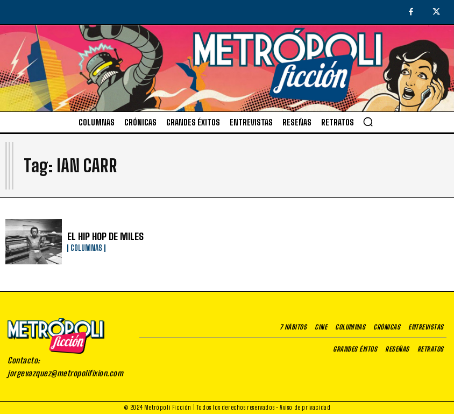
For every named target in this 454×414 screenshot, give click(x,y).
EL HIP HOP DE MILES (100, 236)
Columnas (86, 247)
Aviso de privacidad (305, 407)
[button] (368, 121)
